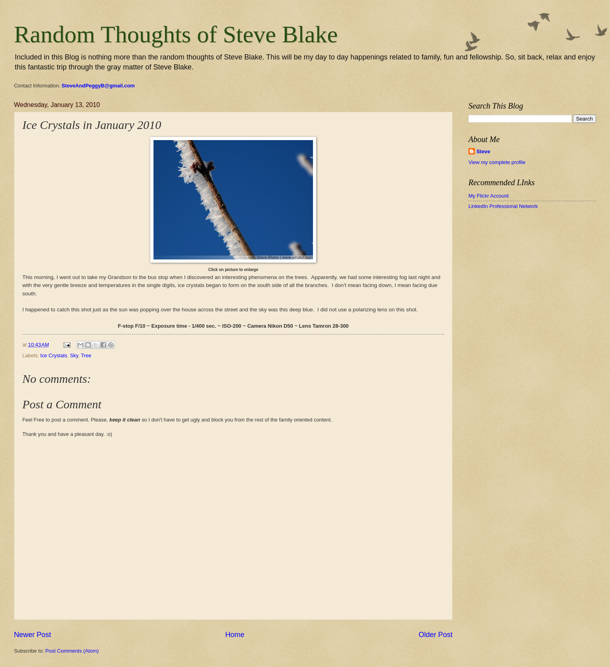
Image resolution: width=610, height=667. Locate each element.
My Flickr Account (488, 196)
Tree (86, 355)
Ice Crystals (53, 355)
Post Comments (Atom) (72, 651)
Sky (74, 355)
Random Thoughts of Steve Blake (176, 34)
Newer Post (32, 635)
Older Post (436, 635)
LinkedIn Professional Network (503, 206)
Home (234, 635)
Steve (483, 151)
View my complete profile (496, 162)
